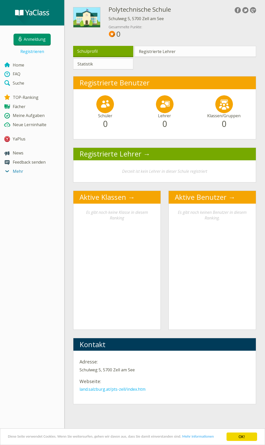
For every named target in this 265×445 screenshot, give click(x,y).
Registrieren (32, 51)
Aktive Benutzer (201, 197)
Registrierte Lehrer (157, 51)
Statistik (85, 64)
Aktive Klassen (103, 197)
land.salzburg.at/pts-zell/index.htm (112, 389)
